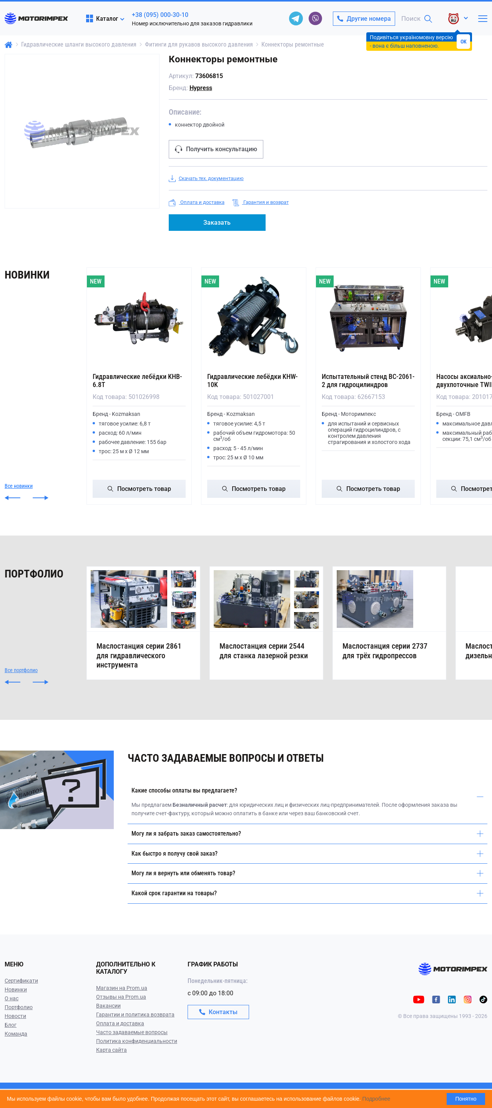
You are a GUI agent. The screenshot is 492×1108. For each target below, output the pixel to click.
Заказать (217, 222)
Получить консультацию (216, 149)
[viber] (315, 18)
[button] (12, 498)
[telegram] (296, 18)
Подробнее (376, 1099)
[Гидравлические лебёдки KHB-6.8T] (139, 318)
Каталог (102, 18)
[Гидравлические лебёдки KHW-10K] (253, 318)
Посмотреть (139, 488)
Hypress (200, 88)
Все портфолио (21, 689)
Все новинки (19, 486)
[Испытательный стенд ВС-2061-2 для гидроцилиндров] (368, 318)
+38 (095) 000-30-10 (160, 14)
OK (463, 41)
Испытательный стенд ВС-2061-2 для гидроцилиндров (368, 380)
